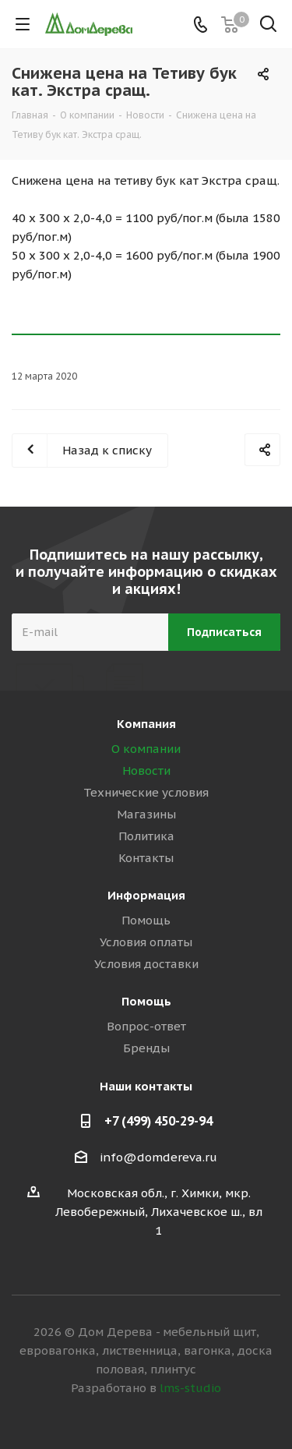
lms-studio (190, 1387)
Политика (146, 836)
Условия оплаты (146, 942)
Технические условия (146, 792)
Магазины (146, 814)
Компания (146, 723)
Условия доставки (146, 963)
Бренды (146, 1048)
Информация (146, 895)
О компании (146, 748)
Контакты (146, 857)
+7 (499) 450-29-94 (158, 1121)
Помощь (146, 920)
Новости (146, 770)
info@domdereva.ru (158, 1157)
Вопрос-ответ (146, 1026)
